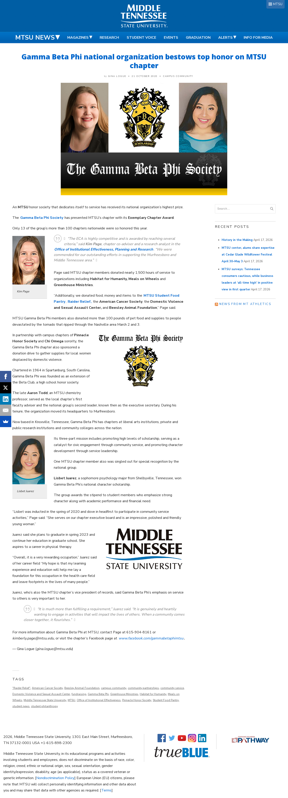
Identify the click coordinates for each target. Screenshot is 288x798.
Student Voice (141, 37)
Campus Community (178, 76)
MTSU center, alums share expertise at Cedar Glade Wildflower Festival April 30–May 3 (248, 254)
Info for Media (258, 37)
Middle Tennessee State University (45, 700)
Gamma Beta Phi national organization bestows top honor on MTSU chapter (144, 61)
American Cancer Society (47, 688)
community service (172, 688)
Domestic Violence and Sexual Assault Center (41, 694)
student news (20, 706)
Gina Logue (117, 76)
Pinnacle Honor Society (136, 700)
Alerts (225, 37)
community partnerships (143, 688)
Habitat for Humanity (153, 694)
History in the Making (237, 240)
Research (109, 37)
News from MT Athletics (245, 304)
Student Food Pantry (166, 700)
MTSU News (35, 37)
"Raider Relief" (21, 688)
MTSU (277, 4)
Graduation (198, 37)
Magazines (78, 37)
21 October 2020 (145, 76)
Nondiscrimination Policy (55, 778)
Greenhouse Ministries (124, 694)
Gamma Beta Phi (98, 694)
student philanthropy (44, 706)
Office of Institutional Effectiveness (99, 700)
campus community (113, 688)
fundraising (79, 694)
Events (171, 37)
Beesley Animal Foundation (81, 688)
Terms (106, 790)
